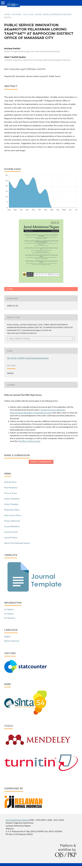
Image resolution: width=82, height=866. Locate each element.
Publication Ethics (12, 509)
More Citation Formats (19, 338)
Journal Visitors (11, 537)
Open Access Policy (12, 515)
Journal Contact (11, 532)
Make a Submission (41, 462)
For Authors (9, 614)
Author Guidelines (12, 498)
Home (7, 14)
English (7, 636)
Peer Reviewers (11, 487)
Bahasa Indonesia (11, 641)
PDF (10, 289)
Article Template (11, 504)
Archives (17, 14)
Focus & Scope (10, 493)
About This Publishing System (17, 543)
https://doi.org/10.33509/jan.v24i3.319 (27, 69)
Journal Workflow (12, 526)
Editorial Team (10, 482)
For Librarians (9, 618)
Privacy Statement (12, 521)
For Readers (9, 609)
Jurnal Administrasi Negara (17, 820)
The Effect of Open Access (29, 441)
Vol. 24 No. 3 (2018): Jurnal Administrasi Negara (47, 14)
